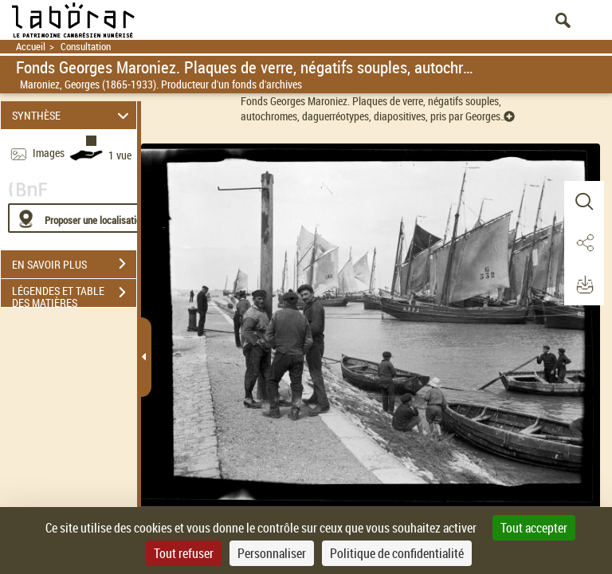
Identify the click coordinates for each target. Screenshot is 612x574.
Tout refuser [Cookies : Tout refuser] (184, 553)
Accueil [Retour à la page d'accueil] (30, 46)
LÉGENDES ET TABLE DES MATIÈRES (74, 294)
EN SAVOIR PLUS (74, 264)
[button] (584, 201)
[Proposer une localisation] (83, 218)
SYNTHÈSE (73, 115)
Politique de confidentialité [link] (397, 553)
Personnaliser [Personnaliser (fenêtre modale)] (271, 553)
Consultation (86, 46)
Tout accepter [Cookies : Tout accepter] (533, 528)
